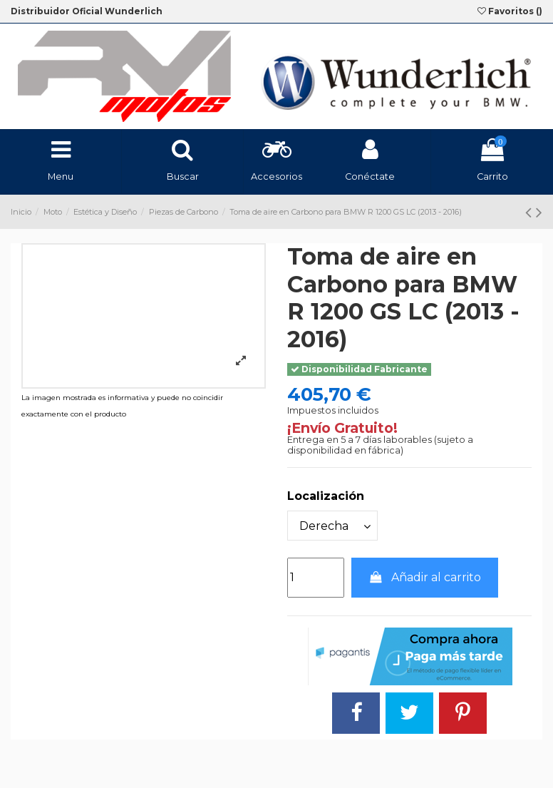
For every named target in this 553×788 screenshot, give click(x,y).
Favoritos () (509, 11)
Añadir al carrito (425, 577)
